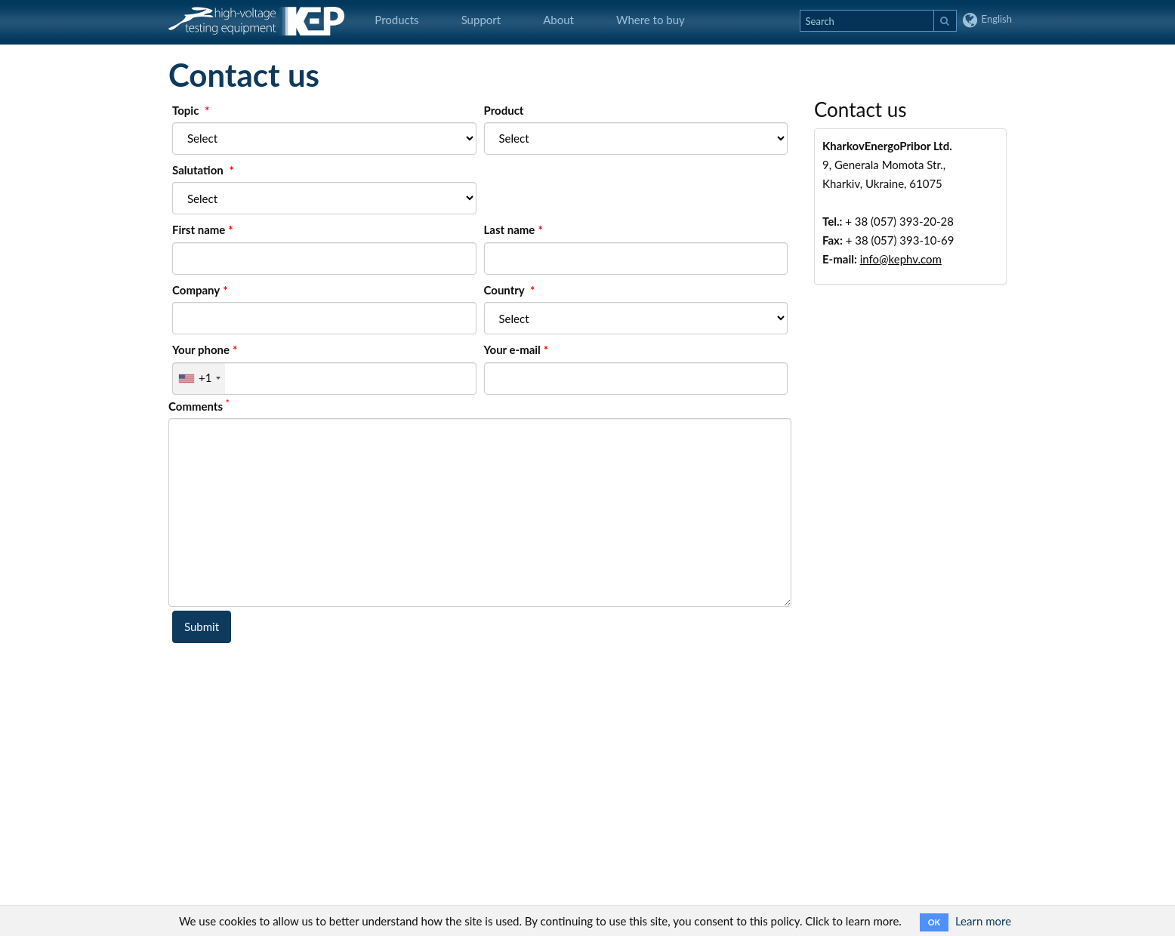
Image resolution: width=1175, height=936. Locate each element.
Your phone (201, 349)
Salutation (199, 170)
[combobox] (199, 378)
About (558, 19)
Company (196, 290)
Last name (509, 229)
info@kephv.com (901, 259)
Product (504, 110)
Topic (187, 110)
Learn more (983, 921)
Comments (199, 406)
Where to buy (650, 19)
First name (198, 229)
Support (481, 19)
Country (506, 290)
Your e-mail (512, 349)
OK (934, 922)
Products (396, 19)
